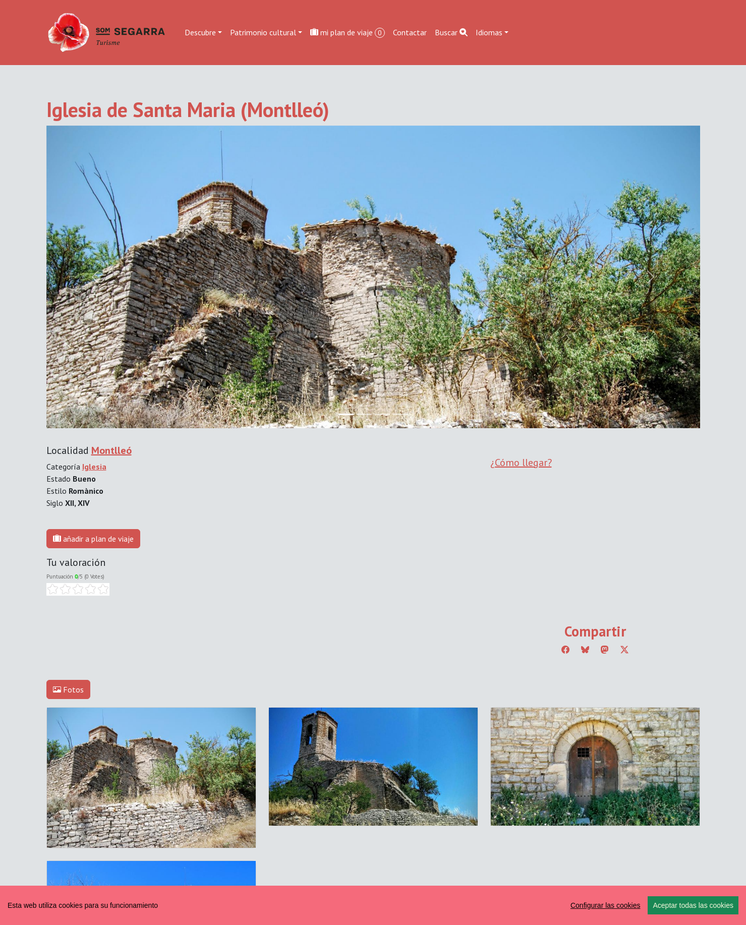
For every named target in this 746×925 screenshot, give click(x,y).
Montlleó (111, 450)
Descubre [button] (200, 32)
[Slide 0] (346, 414)
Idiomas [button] (489, 32)
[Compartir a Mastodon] (605, 650)
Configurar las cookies (605, 905)
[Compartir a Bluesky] (585, 650)
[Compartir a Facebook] (565, 650)
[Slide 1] (364, 414)
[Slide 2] (382, 414)
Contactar (410, 32)
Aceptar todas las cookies (693, 905)
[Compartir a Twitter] (624, 650)
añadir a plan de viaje (93, 539)
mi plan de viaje (347, 32)
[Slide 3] (400, 414)
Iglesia (94, 466)
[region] (373, 905)
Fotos (68, 689)
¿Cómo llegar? (521, 462)
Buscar (451, 32)
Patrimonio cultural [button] (263, 32)
